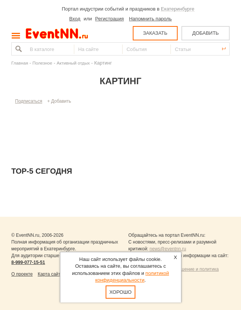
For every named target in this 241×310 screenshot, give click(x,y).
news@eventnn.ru (168, 248)
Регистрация (109, 19)
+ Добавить (59, 101)
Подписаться (28, 101)
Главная (19, 62)
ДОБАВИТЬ (205, 33)
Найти (18, 49)
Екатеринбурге (178, 9)
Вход (74, 19)
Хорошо (120, 292)
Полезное (42, 62)
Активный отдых (73, 62)
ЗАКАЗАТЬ (155, 33)
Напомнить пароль (150, 19)
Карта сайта (50, 274)
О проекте (22, 274)
